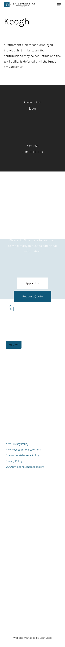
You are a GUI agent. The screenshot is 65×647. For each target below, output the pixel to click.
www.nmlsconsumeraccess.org (25, 466)
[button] (32, 283)
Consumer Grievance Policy (22, 455)
